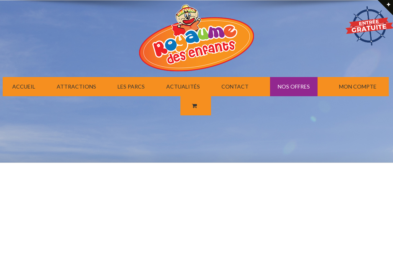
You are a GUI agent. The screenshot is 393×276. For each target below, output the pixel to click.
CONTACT (235, 86)
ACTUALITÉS (183, 86)
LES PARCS (131, 86)
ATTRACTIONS (76, 86)
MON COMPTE (358, 86)
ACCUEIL (23, 86)
